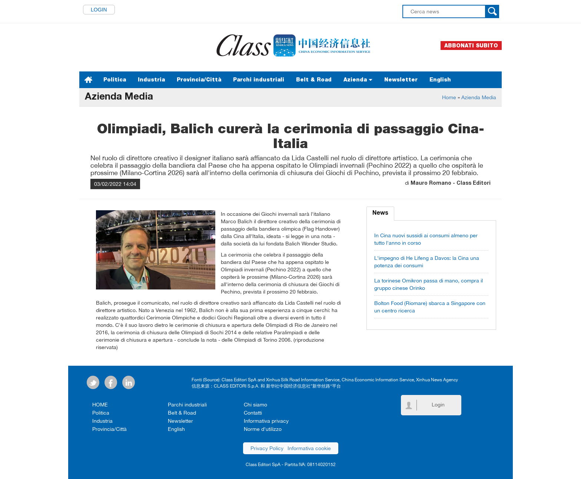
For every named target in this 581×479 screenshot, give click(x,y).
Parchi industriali (258, 80)
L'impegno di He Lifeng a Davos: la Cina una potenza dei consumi (426, 261)
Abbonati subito (471, 45)
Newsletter (401, 80)
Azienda (357, 80)
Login (99, 10)
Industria (151, 80)
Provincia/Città (199, 80)
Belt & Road (314, 80)
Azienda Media (478, 97)
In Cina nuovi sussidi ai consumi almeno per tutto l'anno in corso (426, 239)
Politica (114, 80)
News (380, 214)
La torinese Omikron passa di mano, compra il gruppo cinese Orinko (428, 284)
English (440, 80)
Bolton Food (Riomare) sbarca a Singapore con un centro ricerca (429, 307)
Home (449, 97)
